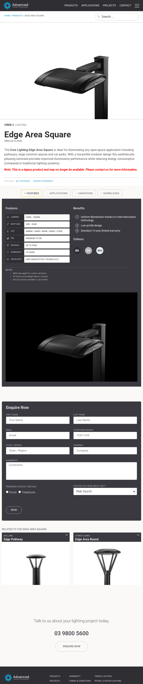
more (137, 6)
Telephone (28, 492)
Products (71, 5)
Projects (109, 5)
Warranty (74, 676)
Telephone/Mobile (83, 430)
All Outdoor (23, 181)
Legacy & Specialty (43, 181)
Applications (90, 5)
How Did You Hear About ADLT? (89, 486)
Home (7, 15)
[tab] (31, 193)
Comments (12, 460)
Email (9, 430)
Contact (125, 5)
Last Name (79, 415)
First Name (12, 415)
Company (78, 445)
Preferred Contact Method (21, 486)
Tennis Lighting (103, 676)
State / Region (14, 445)
